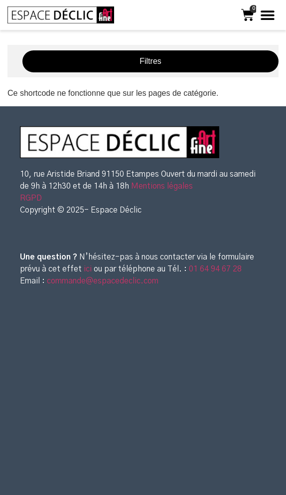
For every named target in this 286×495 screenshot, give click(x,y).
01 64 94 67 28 (214, 269)
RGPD (31, 198)
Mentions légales (162, 186)
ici (89, 269)
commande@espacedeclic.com (102, 281)
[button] (267, 15)
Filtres (150, 61)
